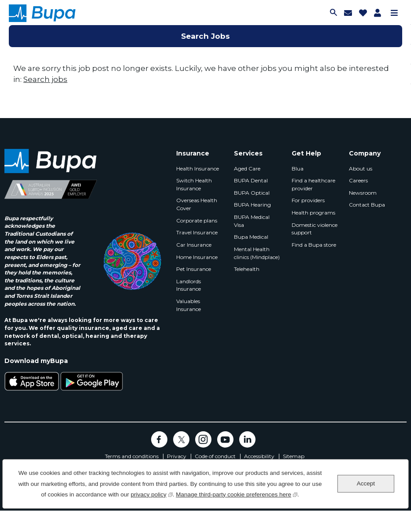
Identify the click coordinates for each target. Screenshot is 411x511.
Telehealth (246, 269)
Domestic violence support (314, 229)
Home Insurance (197, 257)
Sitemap (293, 456)
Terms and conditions (132, 456)
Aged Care (247, 168)
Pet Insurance (193, 269)
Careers (358, 180)
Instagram (203, 439)
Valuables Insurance (188, 305)
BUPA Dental (251, 180)
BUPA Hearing (252, 204)
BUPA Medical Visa (252, 221)
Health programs (313, 212)
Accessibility (259, 456)
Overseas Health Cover (196, 204)
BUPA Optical (252, 192)
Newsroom (363, 192)
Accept (366, 483)
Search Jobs (205, 36)
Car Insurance (193, 244)
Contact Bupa (367, 204)
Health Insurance (197, 168)
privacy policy (152, 493)
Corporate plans (196, 220)
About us (360, 168)
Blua (298, 168)
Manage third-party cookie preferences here (236, 493)
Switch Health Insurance (194, 184)
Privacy (176, 456)
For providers (308, 200)
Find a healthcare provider (313, 184)
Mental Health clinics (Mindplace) (257, 253)
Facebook (159, 439)
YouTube (225, 439)
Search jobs (45, 79)
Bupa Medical (251, 236)
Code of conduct (215, 456)
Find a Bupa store (314, 244)
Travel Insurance (197, 232)
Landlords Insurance (188, 285)
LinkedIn (247, 439)
